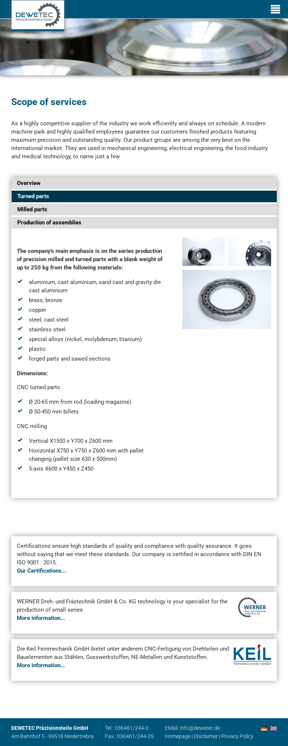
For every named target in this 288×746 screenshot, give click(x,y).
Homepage (177, 736)
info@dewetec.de (200, 728)
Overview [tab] (28, 183)
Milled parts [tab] (32, 209)
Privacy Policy (237, 736)
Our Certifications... (41, 570)
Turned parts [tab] (33, 196)
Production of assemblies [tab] (49, 222)
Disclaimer (206, 736)
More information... (41, 618)
